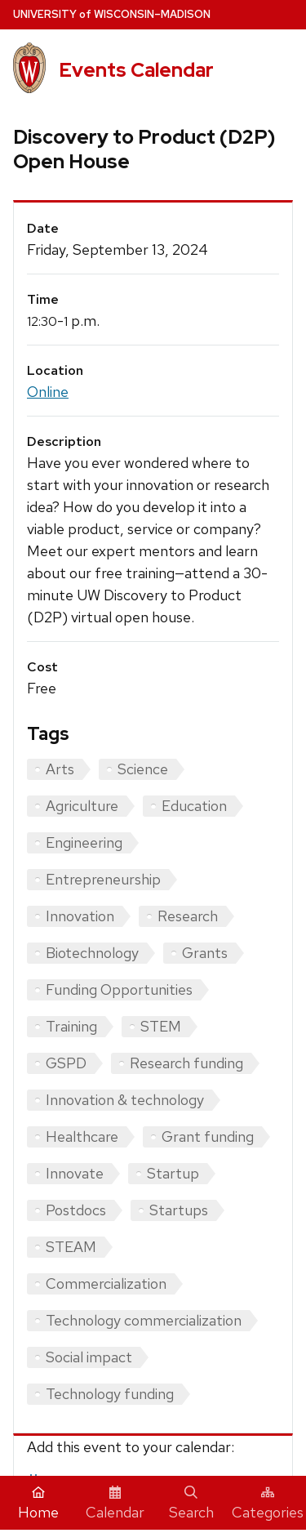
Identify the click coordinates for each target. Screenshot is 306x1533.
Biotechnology (92, 952)
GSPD (66, 1063)
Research (187, 916)
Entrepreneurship (103, 879)
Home (38, 1504)
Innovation (80, 916)
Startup (173, 1173)
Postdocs (76, 1210)
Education (194, 805)
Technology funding (110, 1393)
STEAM (71, 1246)
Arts (60, 769)
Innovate (75, 1173)
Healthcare (82, 1136)
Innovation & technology (125, 1099)
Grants (205, 952)
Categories (268, 1504)
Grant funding (208, 1136)
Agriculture (82, 805)
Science (143, 769)
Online (48, 391)
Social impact (89, 1357)
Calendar (115, 1504)
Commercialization (106, 1283)
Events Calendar (136, 69)
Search (191, 1504)
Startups (178, 1210)
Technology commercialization (144, 1320)
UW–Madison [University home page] (112, 14)
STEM (160, 1026)
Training (71, 1026)
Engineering (84, 842)
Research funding (186, 1063)
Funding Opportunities (119, 989)
